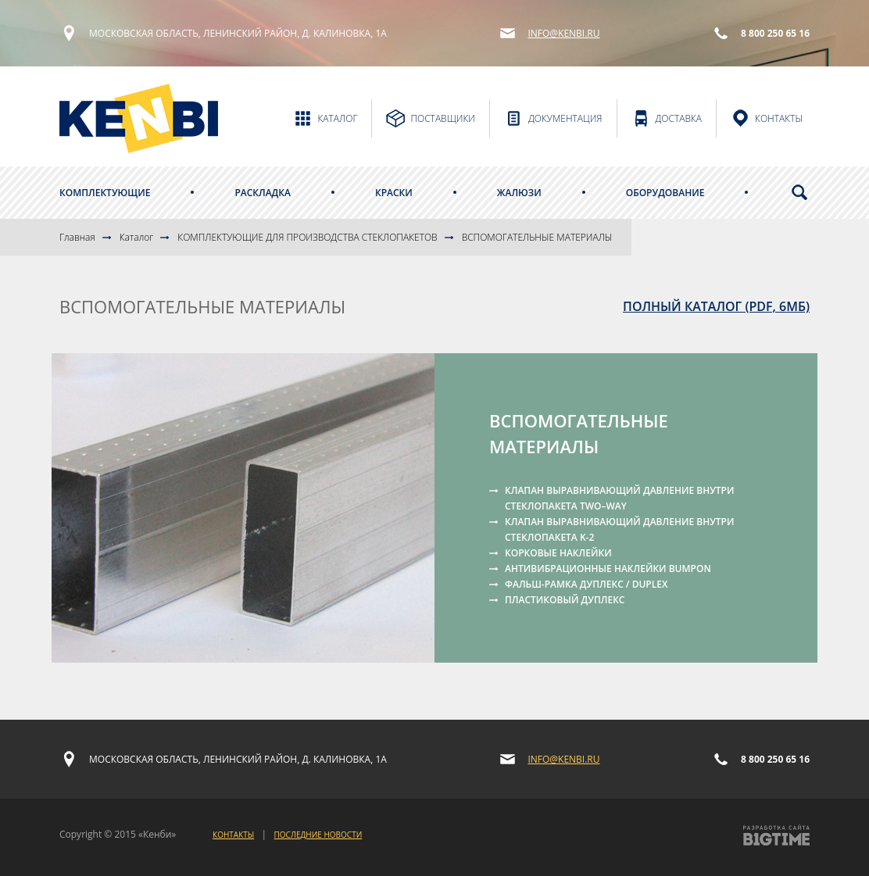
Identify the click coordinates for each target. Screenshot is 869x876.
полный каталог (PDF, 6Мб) (716, 306)
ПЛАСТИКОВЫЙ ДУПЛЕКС (564, 599)
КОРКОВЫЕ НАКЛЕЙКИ (558, 553)
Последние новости (318, 834)
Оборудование (665, 192)
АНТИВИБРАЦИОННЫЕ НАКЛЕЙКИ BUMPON (608, 568)
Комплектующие (104, 192)
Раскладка (262, 192)
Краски (394, 192)
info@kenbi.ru (563, 33)
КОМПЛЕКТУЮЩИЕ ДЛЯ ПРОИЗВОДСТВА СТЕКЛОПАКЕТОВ (307, 237)
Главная (77, 237)
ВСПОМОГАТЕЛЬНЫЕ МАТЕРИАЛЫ (537, 237)
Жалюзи (519, 192)
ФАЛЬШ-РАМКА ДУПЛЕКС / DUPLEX (586, 584)
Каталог (137, 237)
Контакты (233, 834)
